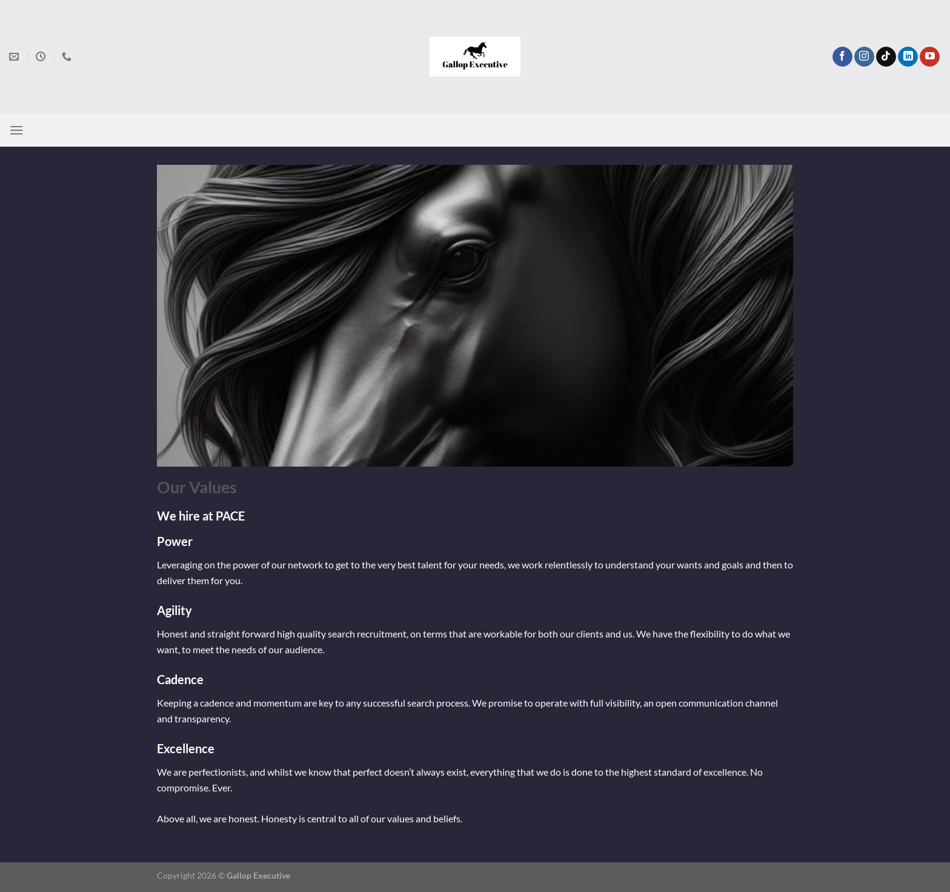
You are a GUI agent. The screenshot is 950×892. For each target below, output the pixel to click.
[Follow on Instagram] (864, 57)
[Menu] (16, 130)
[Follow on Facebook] (842, 57)
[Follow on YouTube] (930, 57)
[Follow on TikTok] (886, 57)
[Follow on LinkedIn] (908, 57)
